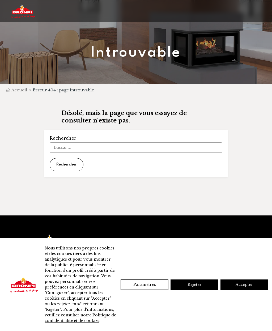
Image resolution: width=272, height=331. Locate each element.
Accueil (19, 89)
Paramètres (144, 284)
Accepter (244, 284)
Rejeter (195, 284)
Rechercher (66, 165)
